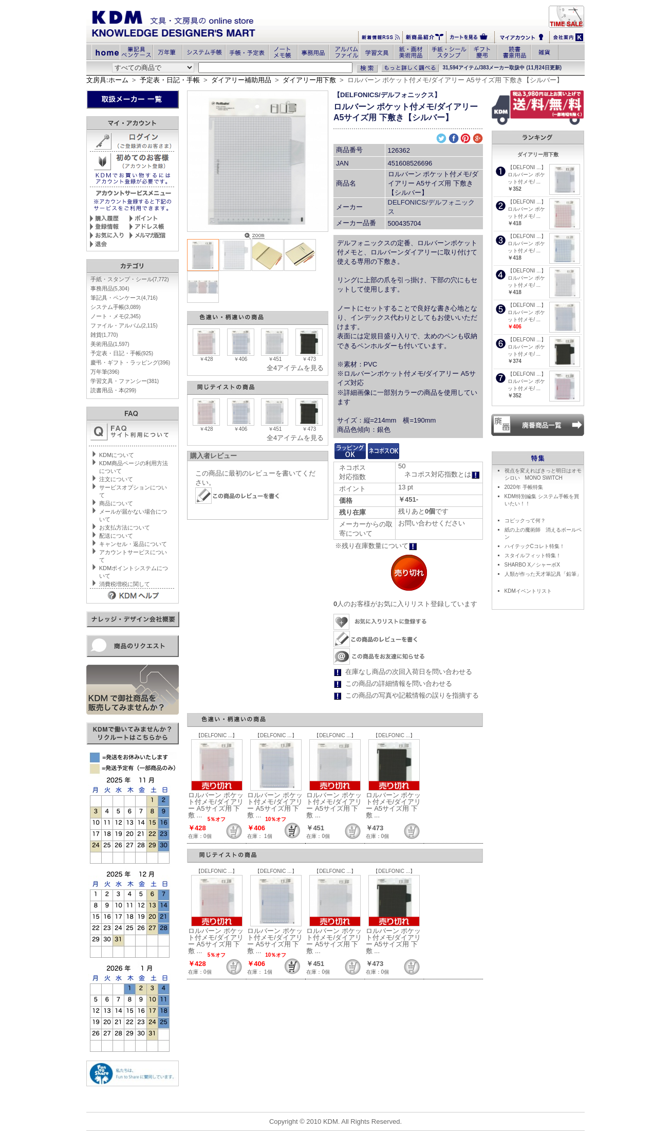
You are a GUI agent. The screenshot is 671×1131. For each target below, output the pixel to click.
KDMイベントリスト (528, 591)
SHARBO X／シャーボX (532, 565)
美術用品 (109, 344)
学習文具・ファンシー (124, 381)
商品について (116, 503)
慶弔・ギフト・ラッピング (130, 362)
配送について (116, 536)
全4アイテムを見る (295, 368)
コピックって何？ (525, 520)
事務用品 (109, 288)
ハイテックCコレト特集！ (535, 546)
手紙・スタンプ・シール (129, 279)
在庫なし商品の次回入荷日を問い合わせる (408, 672)
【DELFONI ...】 (527, 167)
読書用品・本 (113, 390)
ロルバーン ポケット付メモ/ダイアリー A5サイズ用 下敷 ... (216, 805)
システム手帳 (115, 307)
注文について (116, 479)
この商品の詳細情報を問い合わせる (398, 683)
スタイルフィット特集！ (533, 555)
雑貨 (104, 335)
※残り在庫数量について (376, 546)
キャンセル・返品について (133, 544)
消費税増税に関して (124, 584)
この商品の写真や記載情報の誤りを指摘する (412, 695)
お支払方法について (124, 527)
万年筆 (104, 372)
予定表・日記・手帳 (170, 80)
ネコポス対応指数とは (442, 474)
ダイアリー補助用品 (241, 80)
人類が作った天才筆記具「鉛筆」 (543, 574)
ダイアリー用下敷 (309, 80)
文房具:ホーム (107, 80)
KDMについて (116, 455)
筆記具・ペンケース (124, 298)
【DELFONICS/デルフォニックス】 (387, 95)
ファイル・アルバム (124, 325)
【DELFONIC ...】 (217, 735)
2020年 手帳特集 (524, 487)
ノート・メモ (115, 316)
